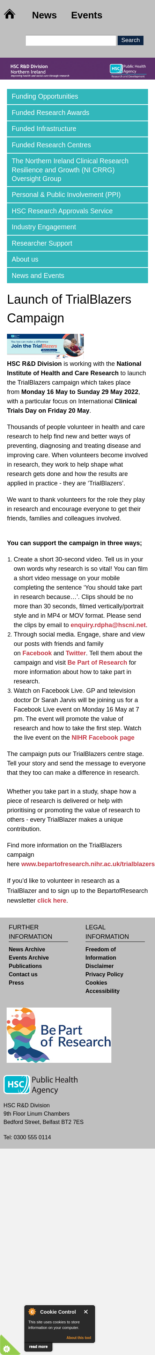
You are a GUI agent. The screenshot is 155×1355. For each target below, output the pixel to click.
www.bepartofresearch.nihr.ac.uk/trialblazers (88, 864)
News (44, 15)
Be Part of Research (97, 662)
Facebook (37, 653)
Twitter (76, 653)
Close (87, 1311)
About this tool (78, 1338)
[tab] (77, 97)
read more (38, 1346)
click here (51, 900)
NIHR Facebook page (103, 737)
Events (87, 15)
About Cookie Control (32, 1311)
